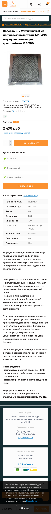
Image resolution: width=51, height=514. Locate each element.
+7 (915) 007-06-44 (26, 434)
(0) (13, 111)
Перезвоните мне (25, 438)
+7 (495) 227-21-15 (26, 431)
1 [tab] (23, 96)
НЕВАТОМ (25, 101)
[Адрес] (31, 4)
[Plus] (10, 141)
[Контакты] (39, 4)
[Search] (5, 18)
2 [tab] (25, 96)
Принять (25, 508)
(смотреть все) (30, 195)
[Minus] (10, 144)
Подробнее (31, 501)
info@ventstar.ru (25, 464)
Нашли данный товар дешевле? (16, 133)
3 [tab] (28, 96)
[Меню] (4, 4)
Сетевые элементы (14, 25)
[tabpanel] (25, 69)
